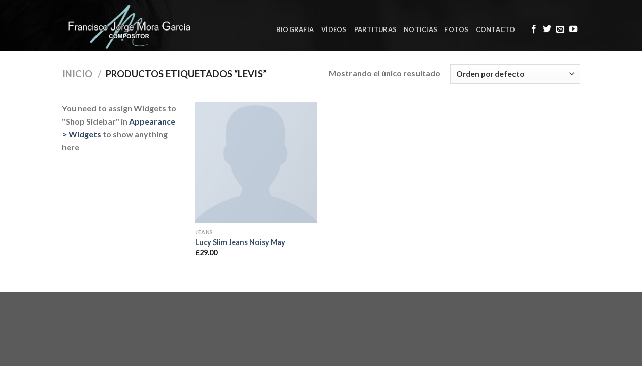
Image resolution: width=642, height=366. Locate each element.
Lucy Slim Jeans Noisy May (240, 242)
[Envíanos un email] (560, 29)
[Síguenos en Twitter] (547, 29)
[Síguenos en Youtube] (573, 29)
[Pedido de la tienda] (515, 74)
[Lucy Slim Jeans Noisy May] (256, 163)
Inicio (77, 73)
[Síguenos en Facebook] (534, 29)
